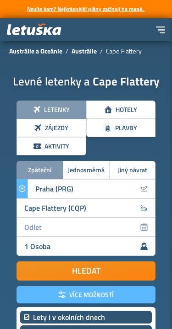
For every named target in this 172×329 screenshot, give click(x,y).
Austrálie (84, 51)
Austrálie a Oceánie (35, 51)
